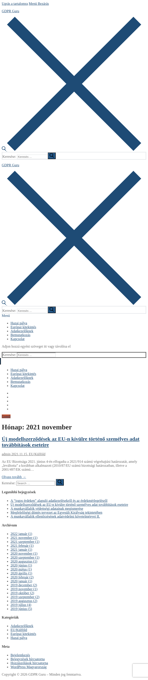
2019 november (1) (24, 589)
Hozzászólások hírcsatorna (29, 663)
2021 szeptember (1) (25, 542)
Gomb (6, 416)
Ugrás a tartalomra (15, 3)
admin (6, 454)
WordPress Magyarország (28, 667)
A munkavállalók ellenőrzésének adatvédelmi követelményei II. (55, 516)
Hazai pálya (19, 638)
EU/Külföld (36, 454)
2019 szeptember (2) (25, 597)
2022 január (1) (21, 534)
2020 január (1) (21, 581)
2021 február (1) (22, 545)
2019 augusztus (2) (24, 601)
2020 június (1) (21, 565)
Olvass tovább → (14, 477)
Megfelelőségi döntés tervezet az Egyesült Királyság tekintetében (56, 512)
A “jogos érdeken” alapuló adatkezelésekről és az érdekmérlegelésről (59, 500)
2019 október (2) (22, 593)
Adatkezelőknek (22, 626)
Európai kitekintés (23, 634)
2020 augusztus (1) (24, 561)
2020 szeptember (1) (25, 557)
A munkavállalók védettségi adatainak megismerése (47, 508)
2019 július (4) (21, 605)
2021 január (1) (21, 549)
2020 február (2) (22, 577)
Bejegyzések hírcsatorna (28, 659)
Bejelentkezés (20, 655)
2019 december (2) (24, 585)
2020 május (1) (21, 569)
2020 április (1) (21, 573)
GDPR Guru (10, 11)
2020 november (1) (24, 553)
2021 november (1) (24, 538)
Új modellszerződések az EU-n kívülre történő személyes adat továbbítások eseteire (69, 504)
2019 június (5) (21, 609)
